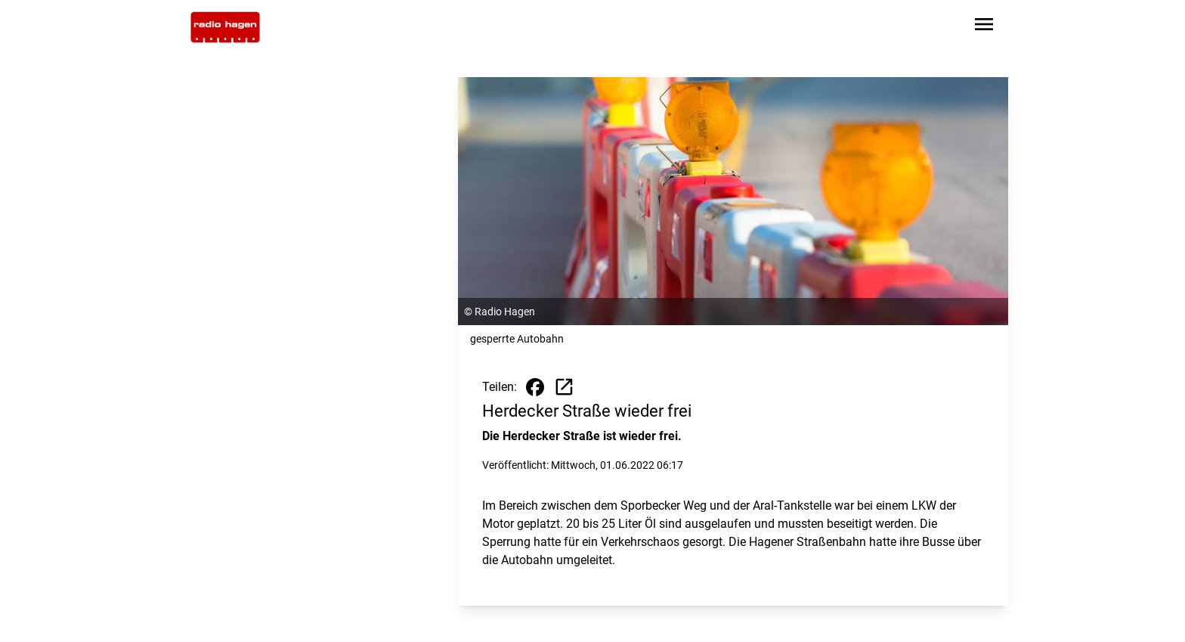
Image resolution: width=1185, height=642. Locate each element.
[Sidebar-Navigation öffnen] (984, 27)
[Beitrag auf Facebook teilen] (535, 387)
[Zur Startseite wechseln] (225, 27)
